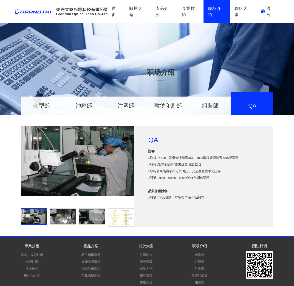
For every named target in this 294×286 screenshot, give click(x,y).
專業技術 (188, 11)
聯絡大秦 (241, 11)
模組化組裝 (32, 275)
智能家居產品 (91, 262)
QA (252, 106)
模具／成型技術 (32, 255)
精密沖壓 (31, 262)
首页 (114, 11)
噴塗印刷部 (168, 106)
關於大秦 (135, 11)
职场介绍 (214, 11)
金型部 (41, 106)
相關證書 (146, 275)
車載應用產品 (91, 275)
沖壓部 (84, 106)
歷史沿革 (146, 262)
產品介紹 (162, 11)
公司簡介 (146, 255)
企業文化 (146, 268)
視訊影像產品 (91, 268)
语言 (268, 11)
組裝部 (210, 106)
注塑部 (126, 106)
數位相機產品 (91, 255)
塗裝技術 (31, 268)
